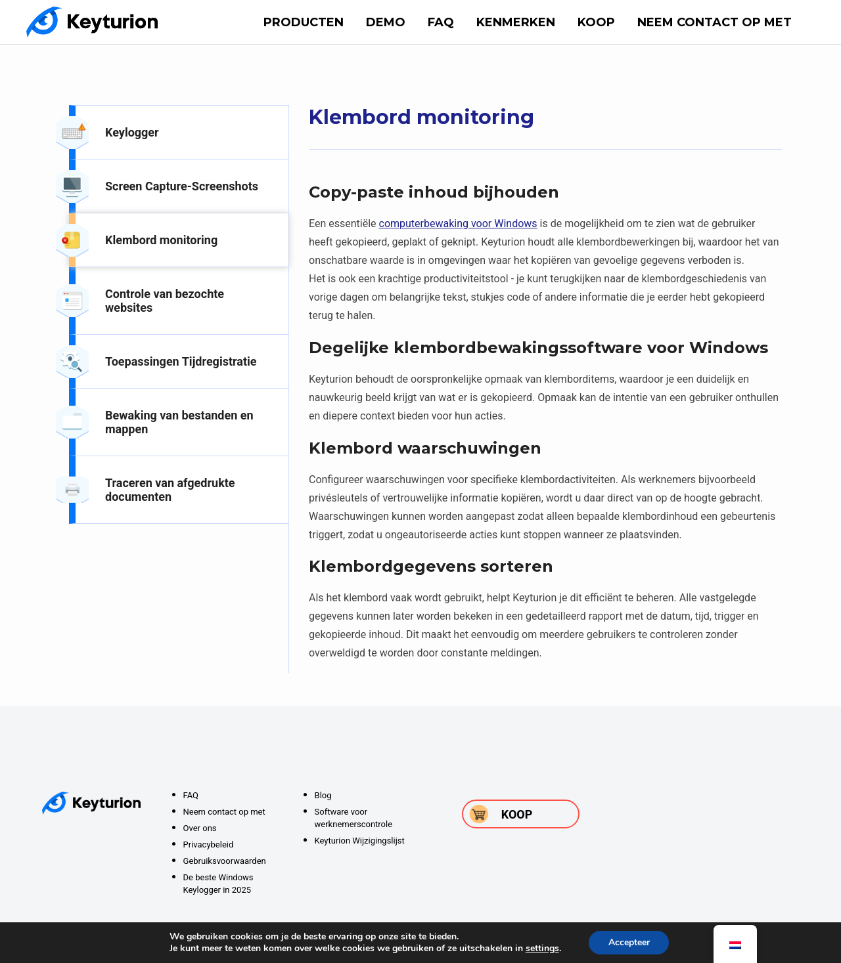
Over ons (200, 828)
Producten (303, 22)
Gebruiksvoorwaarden (224, 861)
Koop (596, 22)
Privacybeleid (208, 844)
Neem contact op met (714, 22)
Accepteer (629, 942)
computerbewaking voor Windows (458, 223)
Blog (323, 795)
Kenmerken (515, 22)
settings (541, 948)
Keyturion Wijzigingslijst (360, 840)
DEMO (385, 22)
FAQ (441, 22)
